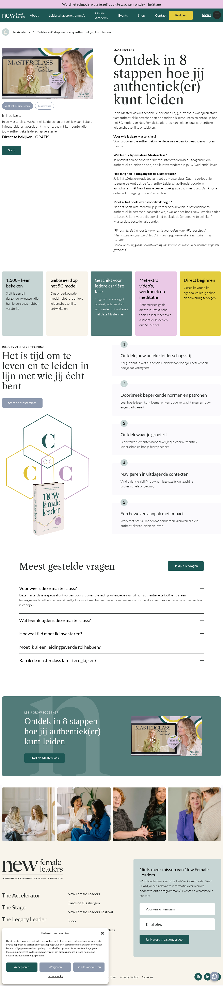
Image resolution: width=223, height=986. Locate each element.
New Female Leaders (84, 894)
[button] (102, 933)
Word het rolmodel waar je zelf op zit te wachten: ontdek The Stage (111, 4)
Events (123, 15)
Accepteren (22, 967)
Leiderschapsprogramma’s (67, 15)
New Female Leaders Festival (91, 912)
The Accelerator (22, 895)
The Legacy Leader (25, 918)
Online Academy (101, 15)
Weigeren (55, 967)
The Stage (14, 907)
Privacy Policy (55, 976)
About (34, 15)
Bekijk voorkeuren (89, 967)
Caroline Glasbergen (84, 903)
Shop (141, 15)
